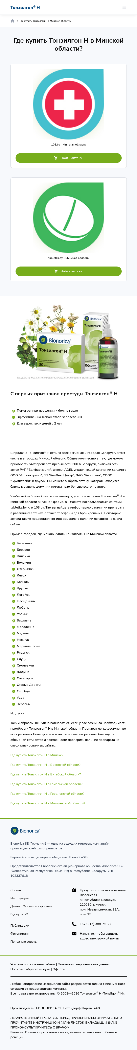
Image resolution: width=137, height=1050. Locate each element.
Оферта (59, 969)
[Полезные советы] (24, 941)
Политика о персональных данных (84, 964)
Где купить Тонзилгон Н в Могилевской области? (47, 803)
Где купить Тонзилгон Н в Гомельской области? (46, 784)
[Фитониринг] (19, 933)
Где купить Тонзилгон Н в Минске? (36, 755)
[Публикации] (19, 925)
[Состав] (15, 890)
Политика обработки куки (30, 969)
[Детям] (31, 906)
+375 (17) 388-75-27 (96, 924)
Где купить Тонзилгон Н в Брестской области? (45, 765)
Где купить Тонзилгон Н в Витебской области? (45, 774)
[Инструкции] (19, 898)
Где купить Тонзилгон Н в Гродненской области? (47, 794)
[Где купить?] (19, 914)
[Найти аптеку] (69, 158)
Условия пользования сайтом (32, 964)
